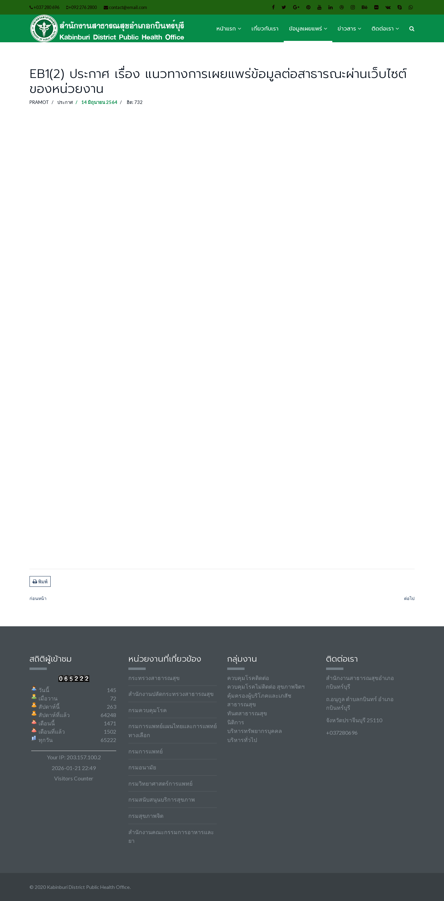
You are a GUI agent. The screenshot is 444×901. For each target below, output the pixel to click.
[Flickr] (376, 7)
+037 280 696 (46, 7)
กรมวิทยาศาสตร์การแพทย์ (160, 783)
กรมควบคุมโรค (147, 710)
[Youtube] (319, 7)
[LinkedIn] (330, 7)
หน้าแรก (226, 29)
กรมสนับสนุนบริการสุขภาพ (161, 799)
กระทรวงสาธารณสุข (154, 677)
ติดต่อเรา (383, 29)
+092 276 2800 (83, 7)
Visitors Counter (73, 778)
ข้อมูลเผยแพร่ (305, 29)
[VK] (388, 7)
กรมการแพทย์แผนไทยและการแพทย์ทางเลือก (172, 730)
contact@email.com (128, 7)
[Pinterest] (308, 7)
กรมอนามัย (142, 767)
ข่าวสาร (347, 29)
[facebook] (273, 7)
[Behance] (364, 7)
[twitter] (284, 7)
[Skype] (400, 7)
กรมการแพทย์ (145, 751)
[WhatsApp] (411, 7)
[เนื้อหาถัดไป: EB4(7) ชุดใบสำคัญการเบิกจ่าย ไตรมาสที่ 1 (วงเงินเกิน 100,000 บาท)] (409, 598)
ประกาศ (65, 102)
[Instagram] (353, 7)
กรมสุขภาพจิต (145, 815)
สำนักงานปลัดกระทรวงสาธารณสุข (171, 693)
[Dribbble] (342, 7)
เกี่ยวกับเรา (265, 29)
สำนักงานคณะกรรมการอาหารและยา (171, 836)
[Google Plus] (296, 7)
